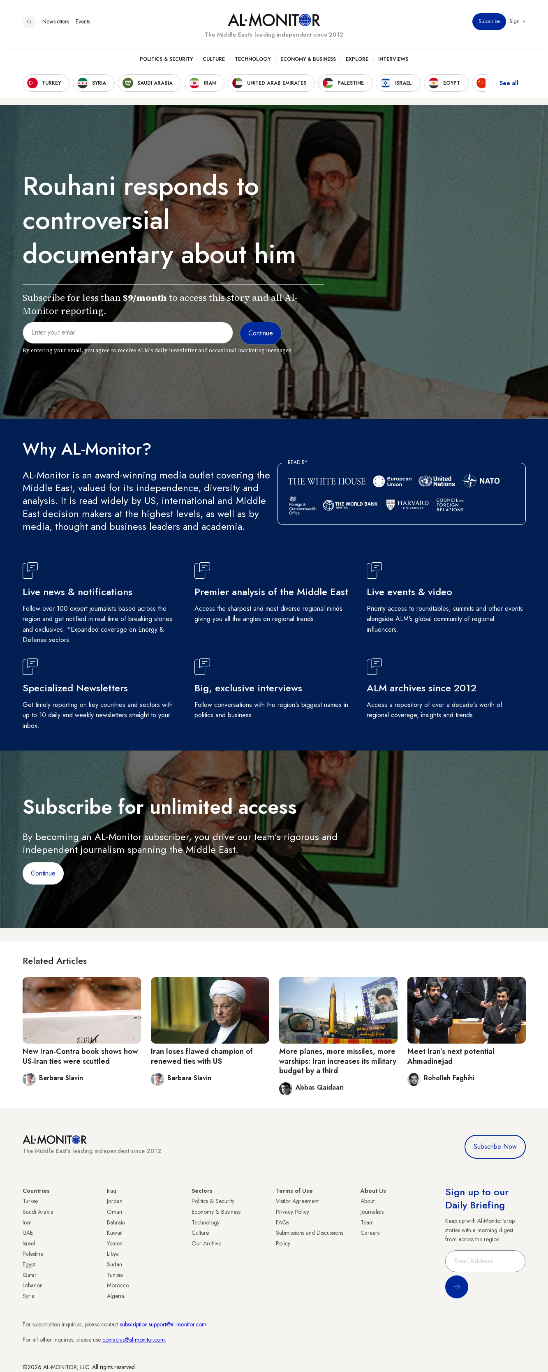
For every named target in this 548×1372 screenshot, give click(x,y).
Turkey (30, 1201)
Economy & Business (308, 62)
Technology (253, 62)
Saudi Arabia (38, 1212)
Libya (113, 1254)
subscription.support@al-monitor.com (163, 1324)
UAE (28, 1233)
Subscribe (489, 24)
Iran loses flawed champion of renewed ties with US (202, 1056)
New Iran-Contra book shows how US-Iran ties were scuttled (80, 1056)
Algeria (115, 1296)
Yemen (115, 1243)
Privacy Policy (292, 1212)
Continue (43, 873)
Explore (357, 62)
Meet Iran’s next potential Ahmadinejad (451, 1056)
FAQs (282, 1222)
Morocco (118, 1285)
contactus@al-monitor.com (133, 1339)
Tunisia (115, 1275)
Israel (29, 1243)
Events (83, 24)
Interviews (393, 62)
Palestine (33, 1254)
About (368, 1201)
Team (367, 1222)
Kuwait (115, 1233)
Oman (114, 1212)
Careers (370, 1233)
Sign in (518, 24)
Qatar (30, 1275)
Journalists (372, 1212)
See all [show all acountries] (508, 86)
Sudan (114, 1264)
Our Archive (206, 1243)
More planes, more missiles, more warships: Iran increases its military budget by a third (337, 1061)
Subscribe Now (495, 1146)
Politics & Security (166, 62)
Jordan (115, 1201)
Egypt (29, 1264)
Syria (29, 1296)
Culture (214, 62)
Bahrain (116, 1222)
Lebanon (33, 1285)
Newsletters (55, 24)
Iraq (111, 1191)
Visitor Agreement (297, 1201)
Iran (27, 1222)
